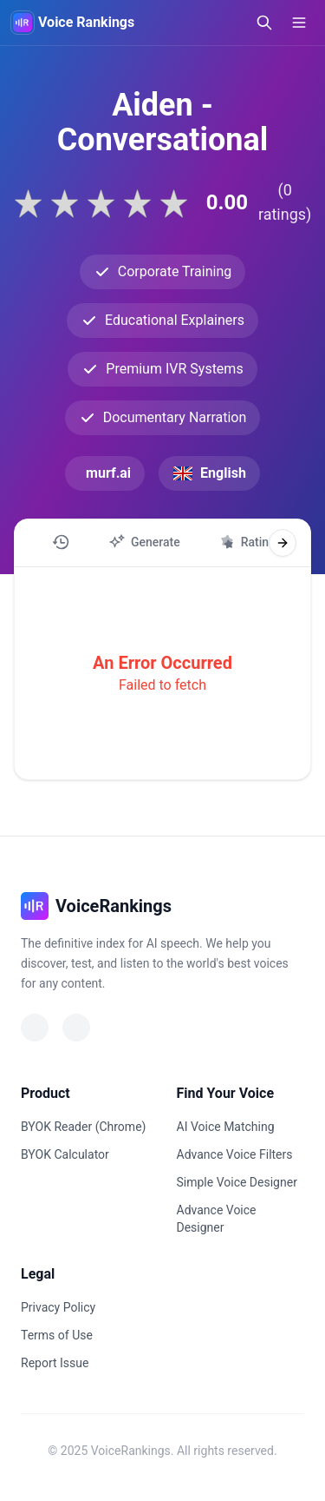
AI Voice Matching (226, 1127)
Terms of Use (57, 1335)
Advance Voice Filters (235, 1154)
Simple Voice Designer (237, 1182)
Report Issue (54, 1363)
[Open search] (264, 22)
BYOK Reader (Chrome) (83, 1127)
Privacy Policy (58, 1307)
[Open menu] (299, 22)
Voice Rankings (86, 22)
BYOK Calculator (65, 1154)
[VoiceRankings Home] (22, 22)
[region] (162, 542)
